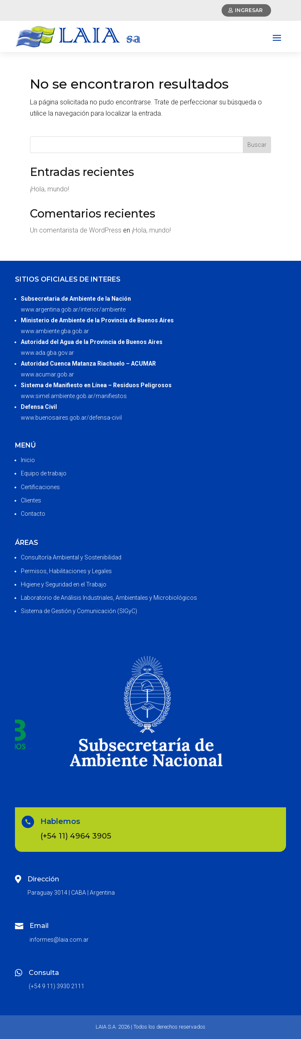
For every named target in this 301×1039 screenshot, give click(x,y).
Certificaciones (40, 487)
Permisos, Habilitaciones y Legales (66, 571)
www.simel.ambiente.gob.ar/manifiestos (74, 396)
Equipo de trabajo (44, 473)
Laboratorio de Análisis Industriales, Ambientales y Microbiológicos (109, 597)
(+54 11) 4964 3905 (75, 836)
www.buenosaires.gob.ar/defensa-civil (71, 417)
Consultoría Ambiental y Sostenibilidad (71, 557)
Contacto (33, 513)
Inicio (28, 460)
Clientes (31, 500)
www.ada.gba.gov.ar (47, 352)
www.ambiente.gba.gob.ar (55, 331)
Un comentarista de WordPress (75, 230)
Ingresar (249, 10)
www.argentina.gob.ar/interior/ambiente (73, 309)
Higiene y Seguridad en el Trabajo (63, 584)
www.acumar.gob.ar (47, 374)
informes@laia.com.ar (59, 939)
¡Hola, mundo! (49, 189)
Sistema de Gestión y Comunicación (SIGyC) (79, 611)
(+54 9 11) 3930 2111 (56, 986)
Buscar (256, 144)
